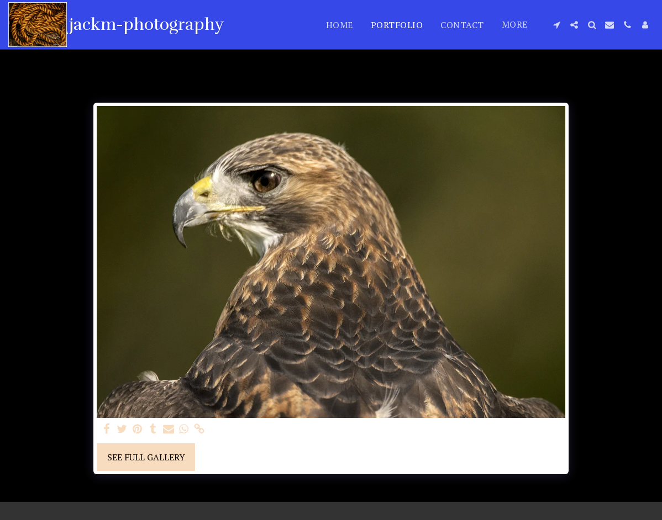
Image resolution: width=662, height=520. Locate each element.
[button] (556, 24)
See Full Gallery (146, 457)
